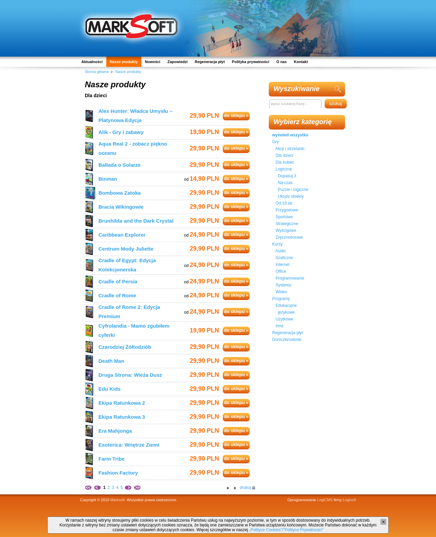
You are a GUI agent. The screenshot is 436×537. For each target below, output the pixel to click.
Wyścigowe (286, 230)
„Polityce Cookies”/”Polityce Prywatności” (286, 529)
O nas (281, 62)
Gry (275, 141)
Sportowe (284, 216)
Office (281, 271)
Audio (280, 251)
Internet (283, 264)
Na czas (285, 182)
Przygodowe (287, 210)
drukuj (245, 487)
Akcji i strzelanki (289, 148)
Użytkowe (284, 319)
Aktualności (92, 62)
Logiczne (284, 169)
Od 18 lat (284, 203)
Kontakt (301, 62)
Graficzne (284, 257)
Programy (281, 298)
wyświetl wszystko (290, 135)
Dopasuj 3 (287, 176)
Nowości (152, 62)
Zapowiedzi (178, 62)
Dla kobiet (285, 162)
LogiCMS (324, 500)
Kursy (277, 244)
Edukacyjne (286, 305)
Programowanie (290, 278)
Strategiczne (287, 223)
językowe (286, 312)
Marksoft (117, 500)
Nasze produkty (124, 62)
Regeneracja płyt (210, 62)
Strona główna (97, 72)
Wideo (281, 291)
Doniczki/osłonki (286, 339)
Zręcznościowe (289, 237)
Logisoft (349, 500)
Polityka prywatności (250, 62)
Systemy (283, 285)
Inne (279, 326)
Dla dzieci (284, 155)
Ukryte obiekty (291, 196)
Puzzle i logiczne (293, 189)
